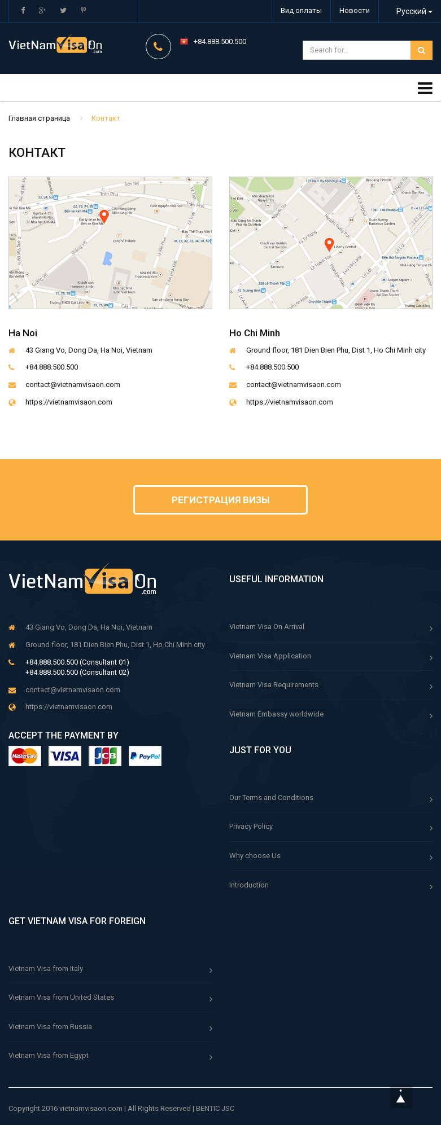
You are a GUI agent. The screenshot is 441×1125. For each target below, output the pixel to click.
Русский (409, 11)
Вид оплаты (301, 10)
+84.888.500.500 (220, 41)
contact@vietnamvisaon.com (72, 384)
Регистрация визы (220, 500)
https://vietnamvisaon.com (68, 402)
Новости (354, 10)
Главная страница (39, 118)
